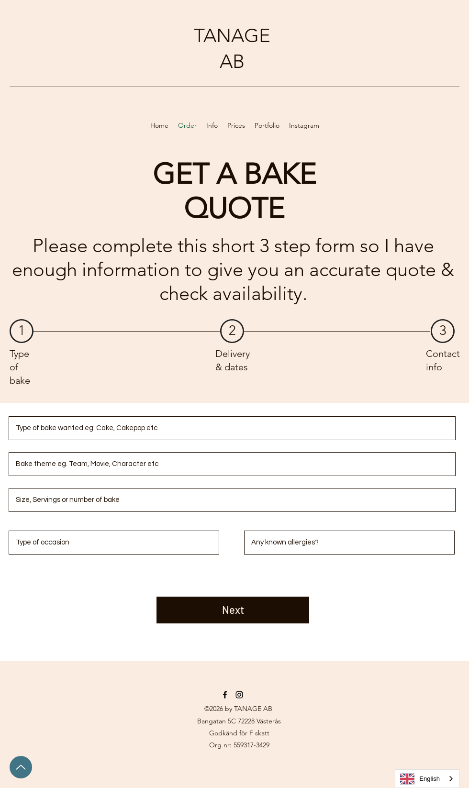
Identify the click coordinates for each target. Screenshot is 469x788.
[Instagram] (239, 694)
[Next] (232, 610)
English (420, 779)
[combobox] (427, 778)
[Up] (21, 767)
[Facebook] (225, 694)
